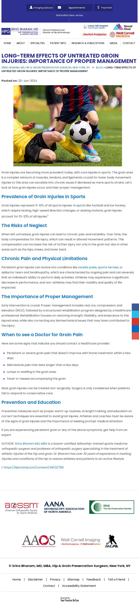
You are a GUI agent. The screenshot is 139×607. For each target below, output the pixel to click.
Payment (106, 7)
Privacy (55, 579)
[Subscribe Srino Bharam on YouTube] (135, 321)
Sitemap (73, 579)
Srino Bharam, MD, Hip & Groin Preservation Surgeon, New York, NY (45, 67)
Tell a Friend (116, 579)
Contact (129, 43)
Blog (99, 67)
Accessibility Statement (79, 586)
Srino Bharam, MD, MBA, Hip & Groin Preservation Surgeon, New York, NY (71, 566)
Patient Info (58, 43)
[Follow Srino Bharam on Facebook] (135, 307)
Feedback (94, 579)
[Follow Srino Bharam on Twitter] (135, 314)
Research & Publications (88, 43)
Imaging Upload (43, 7)
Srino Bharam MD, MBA (31, 444)
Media (113, 43)
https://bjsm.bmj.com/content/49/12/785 (34, 467)
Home (7, 43)
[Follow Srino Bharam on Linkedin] (135, 328)
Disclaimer (35, 579)
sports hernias (108, 267)
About (20, 43)
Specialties (37, 43)
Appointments (77, 7)
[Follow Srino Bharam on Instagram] (135, 336)
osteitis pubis (87, 267)
